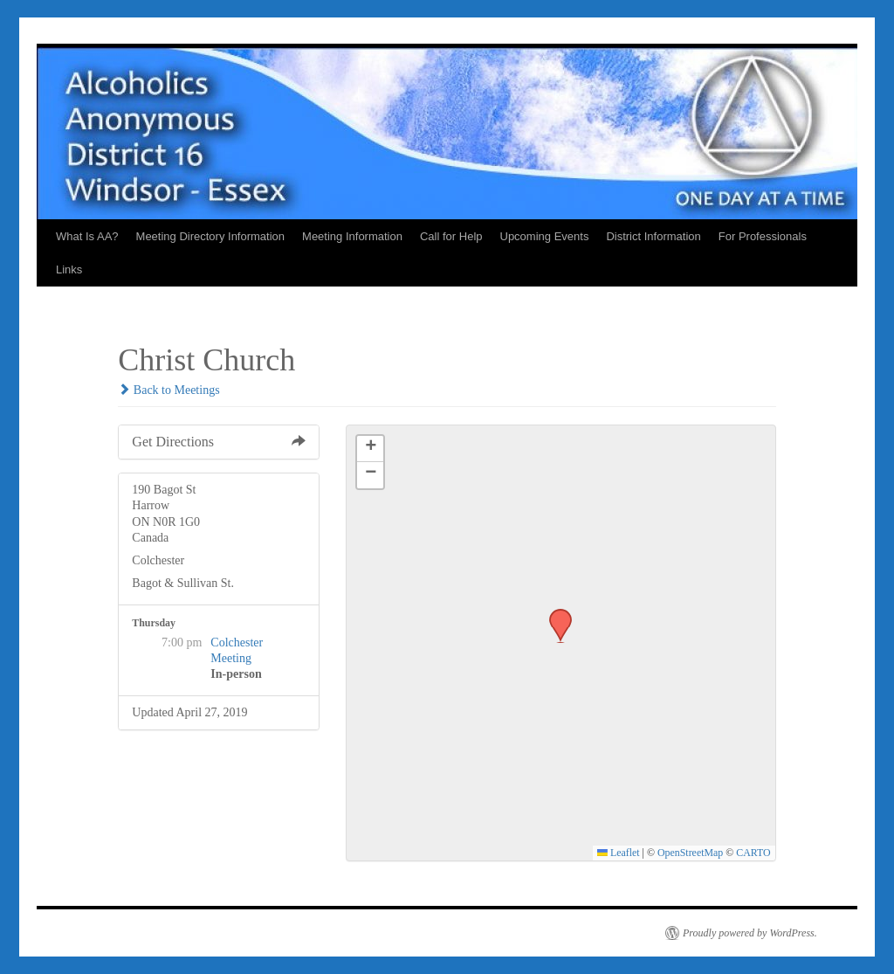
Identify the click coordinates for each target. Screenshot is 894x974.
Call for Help (451, 236)
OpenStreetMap (690, 852)
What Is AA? (87, 236)
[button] (554, 614)
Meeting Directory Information (210, 236)
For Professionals (763, 236)
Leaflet (618, 852)
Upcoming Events (544, 236)
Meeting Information (352, 236)
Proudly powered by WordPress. (750, 933)
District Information (653, 236)
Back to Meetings (168, 390)
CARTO (753, 852)
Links (69, 269)
